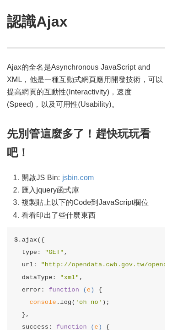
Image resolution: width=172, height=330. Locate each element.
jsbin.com (78, 178)
